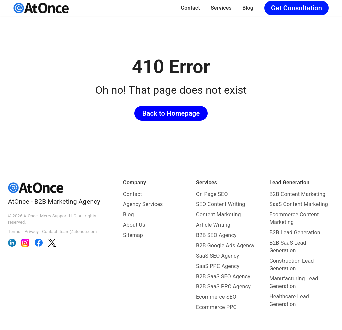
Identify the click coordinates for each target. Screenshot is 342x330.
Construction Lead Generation (291, 265)
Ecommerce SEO (216, 297)
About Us (134, 225)
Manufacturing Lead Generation (293, 282)
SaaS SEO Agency (217, 256)
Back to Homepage (171, 113)
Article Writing (213, 225)
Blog (247, 8)
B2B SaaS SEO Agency (223, 276)
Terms (14, 231)
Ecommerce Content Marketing (294, 218)
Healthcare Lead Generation (289, 300)
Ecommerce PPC (216, 307)
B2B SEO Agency (216, 235)
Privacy (32, 231)
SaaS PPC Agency (217, 266)
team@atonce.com (78, 231)
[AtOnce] (41, 8)
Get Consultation (296, 8)
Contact (190, 8)
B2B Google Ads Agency (225, 245)
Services (221, 8)
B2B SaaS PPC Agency (223, 286)
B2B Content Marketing (297, 194)
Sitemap (133, 235)
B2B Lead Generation (294, 232)
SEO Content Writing (220, 204)
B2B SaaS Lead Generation (287, 247)
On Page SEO (212, 194)
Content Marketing (218, 214)
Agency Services (143, 204)
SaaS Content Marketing (298, 204)
